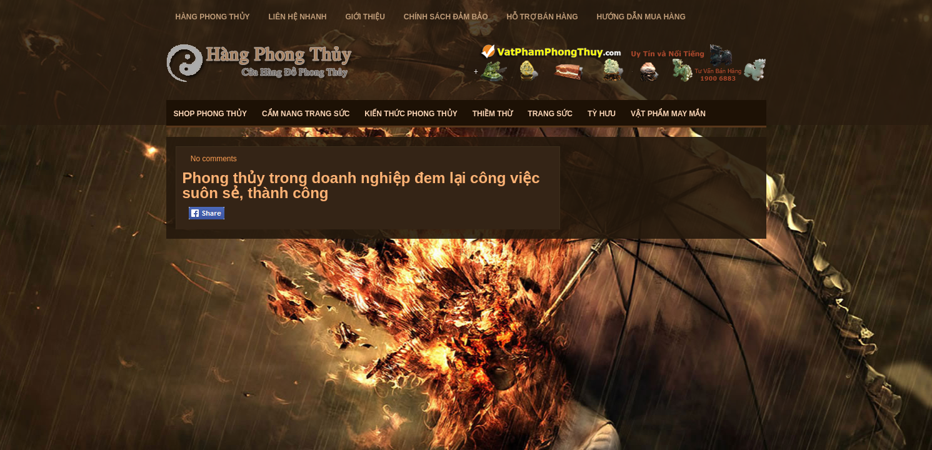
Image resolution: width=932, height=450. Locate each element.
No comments (214, 158)
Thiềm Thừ (493, 113)
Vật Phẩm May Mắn (668, 113)
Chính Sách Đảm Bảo (446, 16)
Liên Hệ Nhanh (298, 16)
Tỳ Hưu (602, 113)
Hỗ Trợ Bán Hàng (542, 16)
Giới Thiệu (365, 16)
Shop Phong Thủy (210, 113)
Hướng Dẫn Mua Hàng (641, 16)
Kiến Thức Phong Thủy (410, 113)
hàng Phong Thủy (213, 16)
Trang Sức (550, 113)
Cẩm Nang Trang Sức (305, 113)
